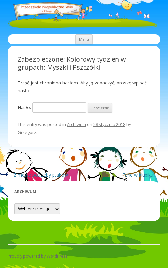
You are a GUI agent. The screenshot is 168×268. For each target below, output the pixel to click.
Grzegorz (27, 132)
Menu (84, 39)
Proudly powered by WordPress (37, 256)
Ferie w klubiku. (141, 175)
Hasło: (52, 107)
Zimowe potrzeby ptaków (38, 175)
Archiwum (76, 124)
